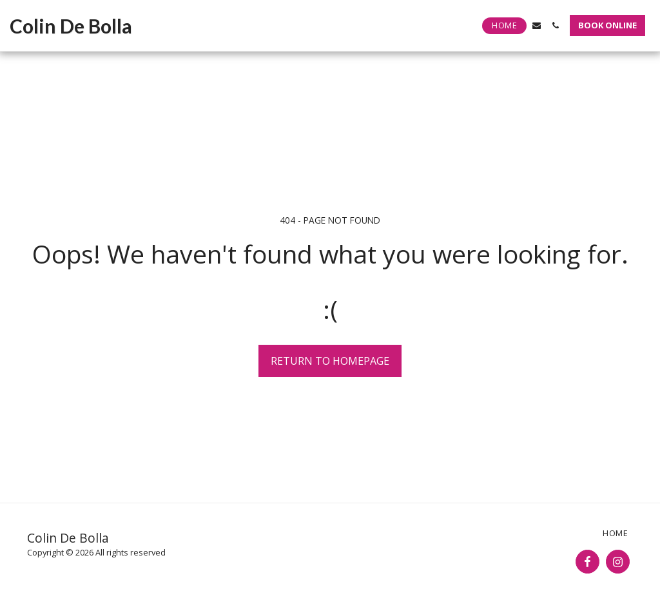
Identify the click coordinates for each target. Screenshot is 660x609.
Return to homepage (330, 361)
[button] (536, 25)
